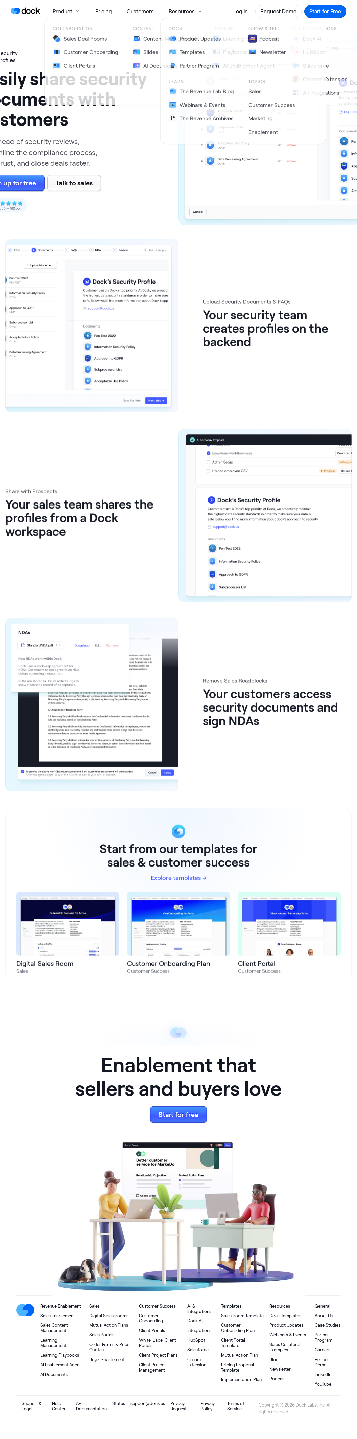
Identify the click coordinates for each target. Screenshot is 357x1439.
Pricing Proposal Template (237, 1367)
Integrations (199, 1330)
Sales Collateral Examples (284, 1347)
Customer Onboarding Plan (238, 1328)
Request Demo (323, 1362)
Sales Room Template (242, 1315)
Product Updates (286, 1325)
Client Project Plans (158, 1355)
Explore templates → (179, 882)
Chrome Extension (196, 1362)
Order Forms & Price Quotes (109, 1347)
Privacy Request (178, 1406)
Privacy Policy (207, 1406)
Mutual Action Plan (239, 1355)
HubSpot (196, 1340)
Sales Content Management (54, 1328)
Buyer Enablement (107, 1359)
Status (118, 1403)
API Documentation (91, 1406)
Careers (322, 1349)
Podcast (277, 1378)
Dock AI (195, 1320)
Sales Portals (101, 1334)
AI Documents (54, 1374)
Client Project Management (152, 1367)
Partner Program (323, 1337)
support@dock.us (147, 1403)
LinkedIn (323, 1374)
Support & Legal (32, 1406)
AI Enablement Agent (60, 1364)
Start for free (178, 1114)
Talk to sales (74, 183)
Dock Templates (285, 1315)
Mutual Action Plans (108, 1325)
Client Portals (152, 1330)
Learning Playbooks (59, 1355)
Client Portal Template (233, 1342)
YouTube (323, 1384)
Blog (274, 1359)
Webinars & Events (287, 1334)
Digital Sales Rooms (108, 1315)
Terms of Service (235, 1406)
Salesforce (198, 1349)
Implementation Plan (241, 1379)
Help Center (59, 1406)
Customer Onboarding (151, 1318)
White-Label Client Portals (157, 1342)
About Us (324, 1315)
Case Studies (327, 1325)
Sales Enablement (57, 1315)
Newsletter (280, 1369)
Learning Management (53, 1342)
